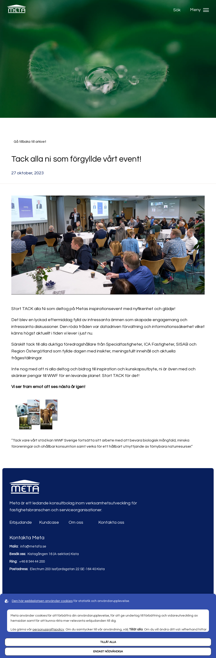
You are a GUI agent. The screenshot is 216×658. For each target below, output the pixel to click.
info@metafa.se (33, 546)
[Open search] (178, 10)
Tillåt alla (108, 642)
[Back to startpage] (16, 10)
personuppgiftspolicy (48, 629)
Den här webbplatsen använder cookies (42, 601)
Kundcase (49, 522)
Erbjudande (20, 522)
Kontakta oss (111, 522)
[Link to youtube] (24, 583)
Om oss (76, 522)
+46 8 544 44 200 (32, 561)
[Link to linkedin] (13, 583)
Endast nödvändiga (108, 651)
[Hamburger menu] (206, 10)
